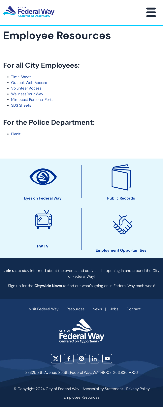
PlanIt (15, 133)
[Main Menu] (151, 12)
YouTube (107, 358)
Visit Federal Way (43, 309)
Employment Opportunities (121, 250)
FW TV (43, 246)
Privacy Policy (138, 388)
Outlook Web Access (29, 82)
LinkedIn (94, 358)
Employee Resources (81, 397)
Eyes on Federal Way (43, 198)
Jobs (114, 309)
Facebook (69, 358)
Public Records (121, 198)
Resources (75, 309)
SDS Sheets (21, 105)
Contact (133, 309)
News (97, 309)
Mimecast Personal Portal (32, 99)
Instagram (81, 358)
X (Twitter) (56, 358)
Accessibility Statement (102, 388)
